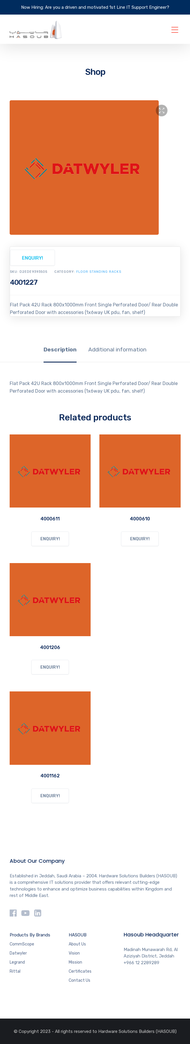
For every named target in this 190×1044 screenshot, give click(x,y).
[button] (161, 110)
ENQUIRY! (32, 258)
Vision (74, 953)
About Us (77, 944)
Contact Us (79, 980)
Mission (75, 962)
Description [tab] (60, 349)
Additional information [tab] (117, 349)
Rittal (15, 971)
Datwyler (18, 953)
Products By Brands (30, 935)
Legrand (17, 962)
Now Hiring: (32, 7)
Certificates (80, 971)
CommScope (22, 944)
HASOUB (78, 935)
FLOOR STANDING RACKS (98, 272)
